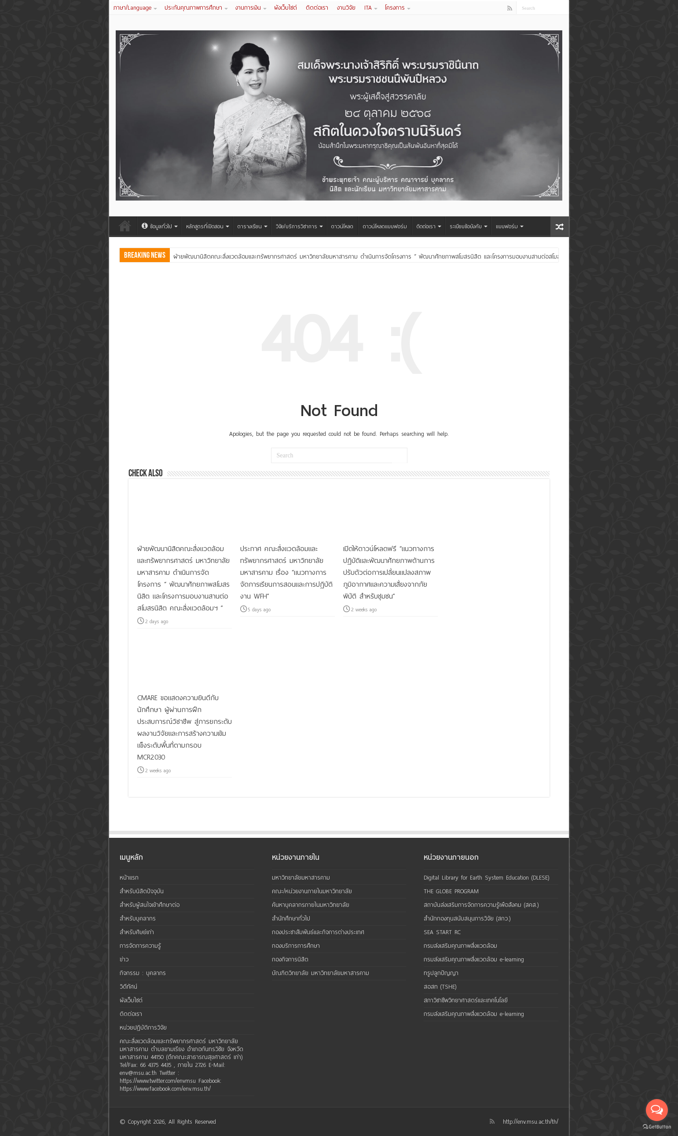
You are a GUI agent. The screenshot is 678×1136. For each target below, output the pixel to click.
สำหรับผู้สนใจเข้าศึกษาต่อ (150, 905)
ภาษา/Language (132, 8)
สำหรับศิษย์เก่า (137, 932)
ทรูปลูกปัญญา (441, 973)
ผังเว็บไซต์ (285, 8)
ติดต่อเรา (317, 8)
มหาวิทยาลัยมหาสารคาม (301, 878)
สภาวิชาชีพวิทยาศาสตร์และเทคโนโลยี (466, 1000)
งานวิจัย (346, 8)
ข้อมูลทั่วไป (157, 226)
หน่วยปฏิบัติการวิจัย (143, 1028)
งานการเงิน (248, 8)
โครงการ (395, 8)
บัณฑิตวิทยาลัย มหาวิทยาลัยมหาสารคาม (320, 973)
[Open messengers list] (657, 1110)
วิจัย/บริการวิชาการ (296, 226)
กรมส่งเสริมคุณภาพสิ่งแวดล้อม (460, 946)
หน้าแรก (125, 225)
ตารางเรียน (250, 226)
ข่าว (124, 959)
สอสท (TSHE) (440, 987)
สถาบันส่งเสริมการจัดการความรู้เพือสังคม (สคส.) (481, 905)
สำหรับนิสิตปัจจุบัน (142, 891)
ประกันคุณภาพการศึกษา (193, 8)
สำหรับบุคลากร (138, 918)
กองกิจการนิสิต (290, 959)
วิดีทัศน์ (128, 987)
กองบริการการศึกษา (296, 946)
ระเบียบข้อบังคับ (466, 226)
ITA (368, 8)
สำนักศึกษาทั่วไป (291, 918)
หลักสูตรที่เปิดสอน (205, 226)
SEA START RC (442, 932)
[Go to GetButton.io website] (657, 1127)
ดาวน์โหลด (342, 226)
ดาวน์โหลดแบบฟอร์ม (385, 226)
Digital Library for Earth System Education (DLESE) (487, 878)
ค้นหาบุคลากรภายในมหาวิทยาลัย (310, 905)
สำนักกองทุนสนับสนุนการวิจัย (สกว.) (467, 918)
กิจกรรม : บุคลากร (143, 973)
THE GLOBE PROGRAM (451, 891)
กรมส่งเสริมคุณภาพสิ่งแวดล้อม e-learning (474, 959)
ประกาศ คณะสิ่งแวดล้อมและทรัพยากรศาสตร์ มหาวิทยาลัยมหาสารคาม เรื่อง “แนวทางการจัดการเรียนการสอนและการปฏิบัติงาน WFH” (286, 572)
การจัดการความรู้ (140, 946)
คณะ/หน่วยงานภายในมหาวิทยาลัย (312, 891)
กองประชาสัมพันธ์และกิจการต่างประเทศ (318, 932)
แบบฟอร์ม (507, 226)
